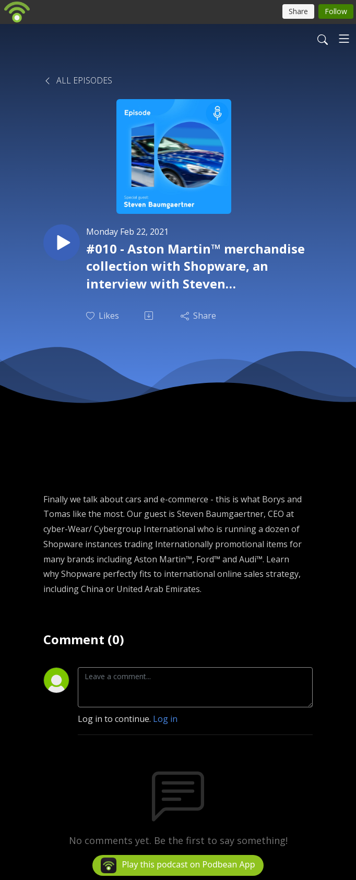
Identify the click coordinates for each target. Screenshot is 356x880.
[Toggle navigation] (344, 39)
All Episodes (77, 80)
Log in (165, 719)
